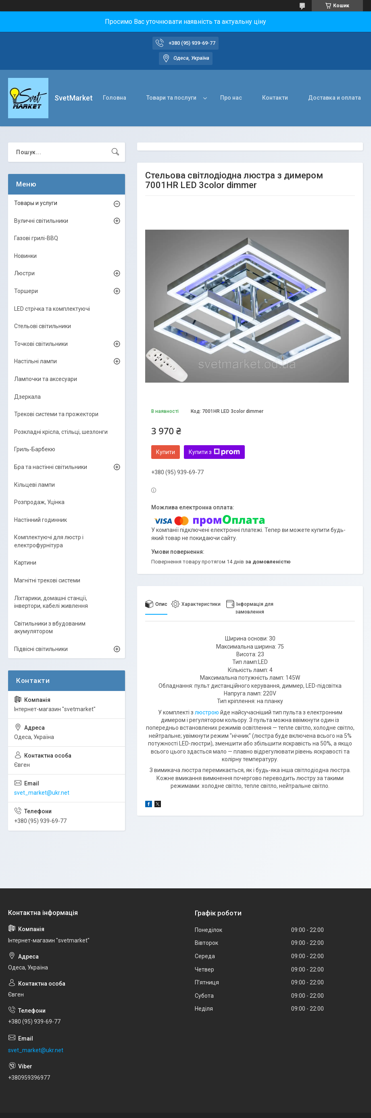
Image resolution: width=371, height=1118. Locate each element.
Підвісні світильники (41, 649)
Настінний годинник (40, 520)
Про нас (231, 97)
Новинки (25, 256)
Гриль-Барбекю (34, 449)
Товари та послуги (171, 97)
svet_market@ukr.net (41, 792)
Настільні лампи (35, 361)
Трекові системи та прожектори (56, 414)
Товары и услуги (35, 203)
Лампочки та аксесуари (45, 379)
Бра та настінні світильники (50, 467)
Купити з (214, 452)
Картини (25, 562)
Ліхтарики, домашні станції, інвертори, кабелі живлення (51, 602)
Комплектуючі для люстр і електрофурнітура (48, 541)
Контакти (275, 97)
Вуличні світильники (41, 221)
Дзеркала (27, 397)
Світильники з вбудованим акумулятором (49, 627)
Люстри (24, 273)
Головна (114, 97)
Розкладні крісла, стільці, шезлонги (61, 432)
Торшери (26, 291)
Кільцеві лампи (34, 485)
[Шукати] (115, 152)
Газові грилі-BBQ (36, 238)
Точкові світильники (41, 344)
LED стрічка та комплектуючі (52, 309)
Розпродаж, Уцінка (39, 502)
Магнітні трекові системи (47, 580)
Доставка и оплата (334, 97)
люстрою (207, 712)
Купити (165, 452)
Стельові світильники (42, 326)
